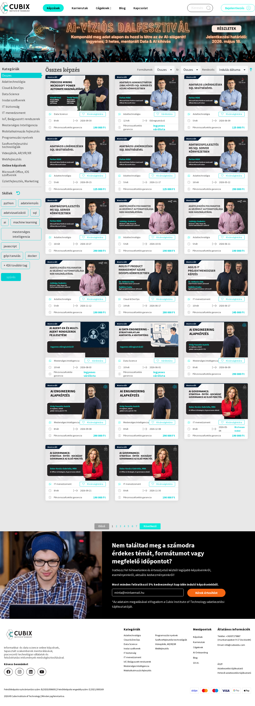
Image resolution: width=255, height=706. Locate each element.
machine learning (25, 222)
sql (35, 213)
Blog (122, 8)
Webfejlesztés (12, 159)
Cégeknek (198, 647)
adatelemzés (29, 203)
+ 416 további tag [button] (15, 265)
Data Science (10, 94)
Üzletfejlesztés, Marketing (20, 181)
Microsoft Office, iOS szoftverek (15, 173)
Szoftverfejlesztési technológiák (15, 145)
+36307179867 (233, 636)
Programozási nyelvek (17, 137)
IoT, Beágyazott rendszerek (21, 119)
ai (5, 222)
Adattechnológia (13, 82)
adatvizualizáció (15, 213)
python (9, 203)
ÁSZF (220, 664)
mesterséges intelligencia (21, 234)
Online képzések (14, 165)
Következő (150, 526)
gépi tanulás (12, 256)
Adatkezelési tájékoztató (230, 668)
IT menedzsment (14, 113)
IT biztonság (11, 106)
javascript (10, 246)
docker (32, 256)
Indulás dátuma (232, 70)
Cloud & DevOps (13, 88)
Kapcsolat (140, 8)
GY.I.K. (196, 662)
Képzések (198, 636)
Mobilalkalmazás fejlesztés (21, 131)
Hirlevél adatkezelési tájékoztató (234, 672)
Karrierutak (80, 8)
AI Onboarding (200, 652)
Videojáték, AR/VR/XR (16, 153)
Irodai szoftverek (13, 100)
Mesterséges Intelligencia (19, 125)
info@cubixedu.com (235, 644)
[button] (21, 193)
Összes (7, 75)
